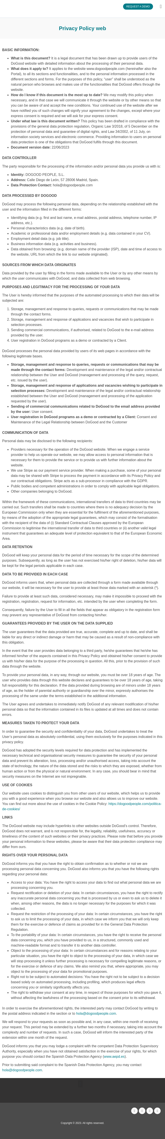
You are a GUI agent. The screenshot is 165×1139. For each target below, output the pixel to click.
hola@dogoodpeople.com (96, 1013)
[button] (161, 6)
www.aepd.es (114, 1056)
